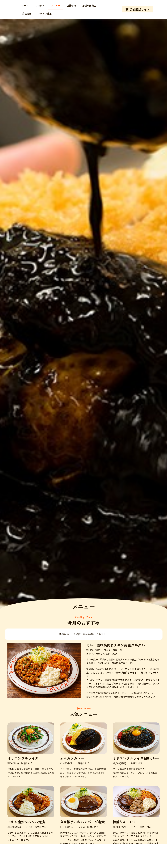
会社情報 (26, 13)
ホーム (25, 5)
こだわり (39, 5)
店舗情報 (71, 5)
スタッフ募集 (45, 13)
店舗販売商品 (89, 5)
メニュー (55, 5)
